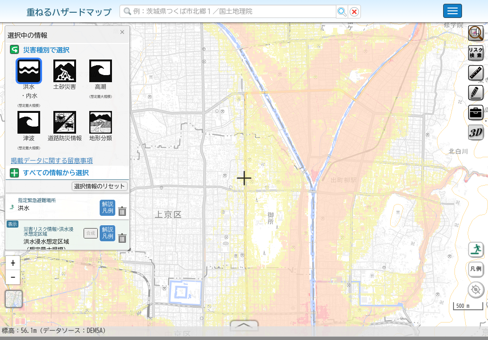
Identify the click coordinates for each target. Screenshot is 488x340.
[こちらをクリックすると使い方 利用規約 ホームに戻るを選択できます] (452, 11)
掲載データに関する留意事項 (52, 160)
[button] (13, 267)
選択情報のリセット (99, 186)
